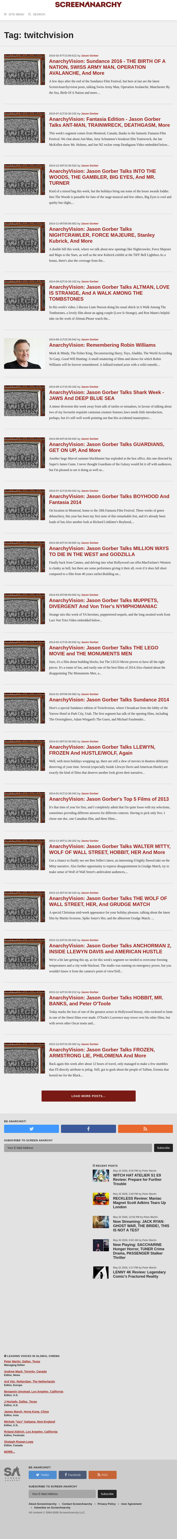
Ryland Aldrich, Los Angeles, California (30, 1431)
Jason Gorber (90, 55)
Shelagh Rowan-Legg (18, 1441)
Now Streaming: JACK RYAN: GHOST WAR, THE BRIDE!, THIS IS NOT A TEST (141, 1226)
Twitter (42, 1475)
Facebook (73, 1475)
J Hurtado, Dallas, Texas (20, 1401)
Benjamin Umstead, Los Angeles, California (33, 1391)
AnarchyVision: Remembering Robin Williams (102, 345)
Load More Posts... (88, 1096)
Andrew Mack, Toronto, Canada (25, 1371)
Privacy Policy (107, 1503)
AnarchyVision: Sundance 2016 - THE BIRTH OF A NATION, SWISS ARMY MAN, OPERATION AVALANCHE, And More (107, 67)
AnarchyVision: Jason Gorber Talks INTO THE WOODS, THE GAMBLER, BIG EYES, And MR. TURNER (102, 177)
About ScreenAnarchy (43, 1503)
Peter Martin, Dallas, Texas (22, 1361)
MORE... (9, 1451)
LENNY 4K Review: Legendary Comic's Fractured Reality (139, 1274)
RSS (103, 1475)
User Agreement (131, 1503)
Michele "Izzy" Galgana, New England (29, 1421)
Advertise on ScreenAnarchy (52, 1507)
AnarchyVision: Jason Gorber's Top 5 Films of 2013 (109, 799)
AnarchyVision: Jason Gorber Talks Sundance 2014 (109, 699)
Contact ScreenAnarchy (77, 1503)
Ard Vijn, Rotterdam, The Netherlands (29, 1381)
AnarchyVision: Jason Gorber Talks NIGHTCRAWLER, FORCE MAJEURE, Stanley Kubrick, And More (102, 235)
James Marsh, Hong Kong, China (26, 1411)
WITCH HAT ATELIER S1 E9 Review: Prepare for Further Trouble (137, 1179)
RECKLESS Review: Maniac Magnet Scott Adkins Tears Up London (139, 1202)
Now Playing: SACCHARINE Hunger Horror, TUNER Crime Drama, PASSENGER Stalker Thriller (139, 1251)
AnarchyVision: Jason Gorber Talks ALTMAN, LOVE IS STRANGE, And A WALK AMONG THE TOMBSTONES (109, 293)
